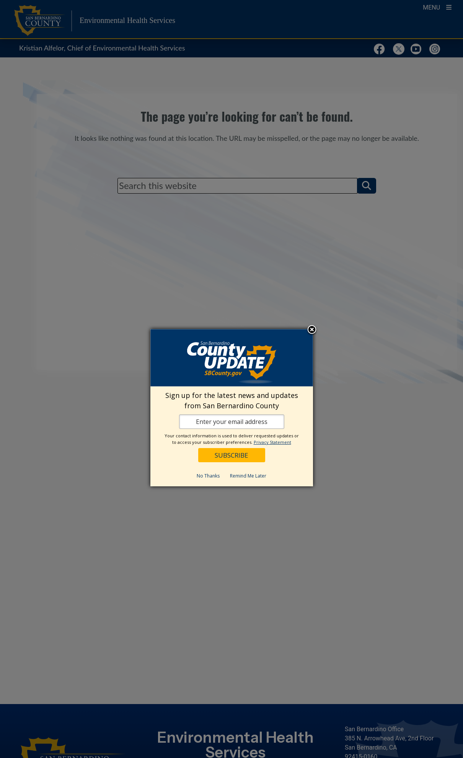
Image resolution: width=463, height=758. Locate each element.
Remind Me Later (248, 476)
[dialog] (231, 407)
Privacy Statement (272, 442)
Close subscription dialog (312, 330)
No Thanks (208, 476)
